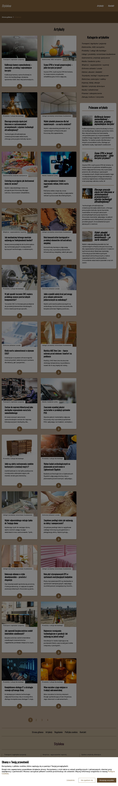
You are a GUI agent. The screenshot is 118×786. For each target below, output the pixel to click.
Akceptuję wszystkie (106, 780)
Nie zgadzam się (87, 780)
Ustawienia (70, 780)
